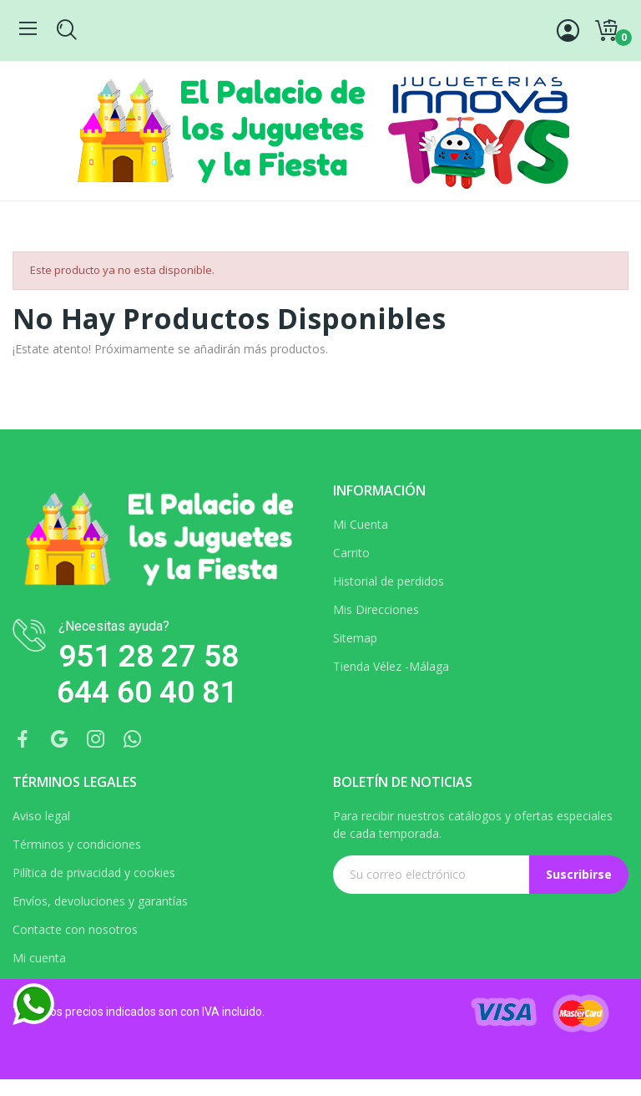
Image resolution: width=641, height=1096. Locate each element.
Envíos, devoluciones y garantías (100, 901)
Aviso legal (41, 816)
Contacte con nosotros (75, 929)
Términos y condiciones (77, 844)
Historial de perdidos (388, 581)
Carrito (351, 553)
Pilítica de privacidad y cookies (94, 872)
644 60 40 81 (147, 692)
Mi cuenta (39, 958)
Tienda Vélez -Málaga (391, 666)
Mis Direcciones (376, 609)
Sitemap (355, 638)
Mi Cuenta (360, 524)
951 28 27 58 (148, 656)
